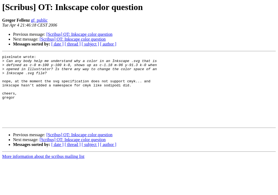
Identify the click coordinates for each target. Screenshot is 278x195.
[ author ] (108, 44)
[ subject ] (90, 44)
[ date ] (57, 44)
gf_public (39, 20)
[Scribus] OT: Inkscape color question (79, 34)
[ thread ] (73, 44)
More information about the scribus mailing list (43, 170)
